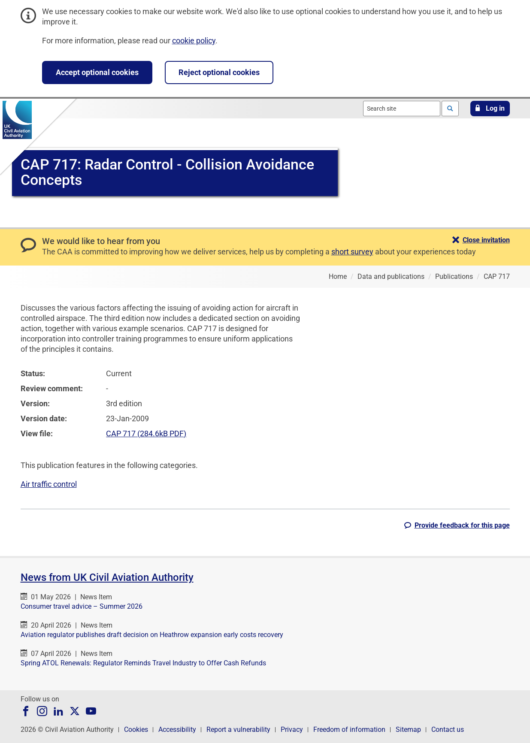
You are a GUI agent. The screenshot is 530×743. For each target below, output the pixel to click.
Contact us (447, 729)
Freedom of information (349, 729)
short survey (352, 251)
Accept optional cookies (97, 72)
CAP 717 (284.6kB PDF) (146, 433)
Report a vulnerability (238, 729)
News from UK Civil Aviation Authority (107, 577)
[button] (490, 108)
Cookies (136, 729)
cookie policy (193, 40)
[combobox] (401, 108)
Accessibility (177, 729)
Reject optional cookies (219, 72)
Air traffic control (49, 484)
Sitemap (408, 729)
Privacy (292, 729)
